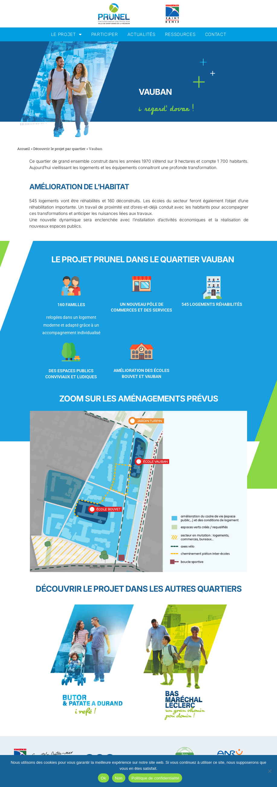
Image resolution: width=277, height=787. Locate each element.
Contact (215, 34)
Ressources (180, 34)
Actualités (141, 34)
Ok (103, 778)
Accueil (23, 148)
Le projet (66, 34)
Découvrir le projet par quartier (59, 148)
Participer (104, 34)
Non (119, 778)
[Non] (269, 771)
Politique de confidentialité (155, 778)
